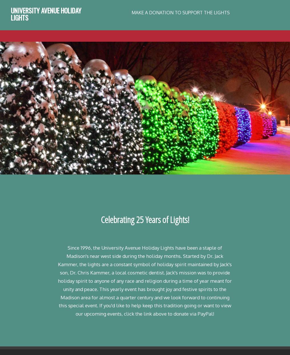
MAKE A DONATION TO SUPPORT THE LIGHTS (181, 12)
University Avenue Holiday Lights (46, 14)
